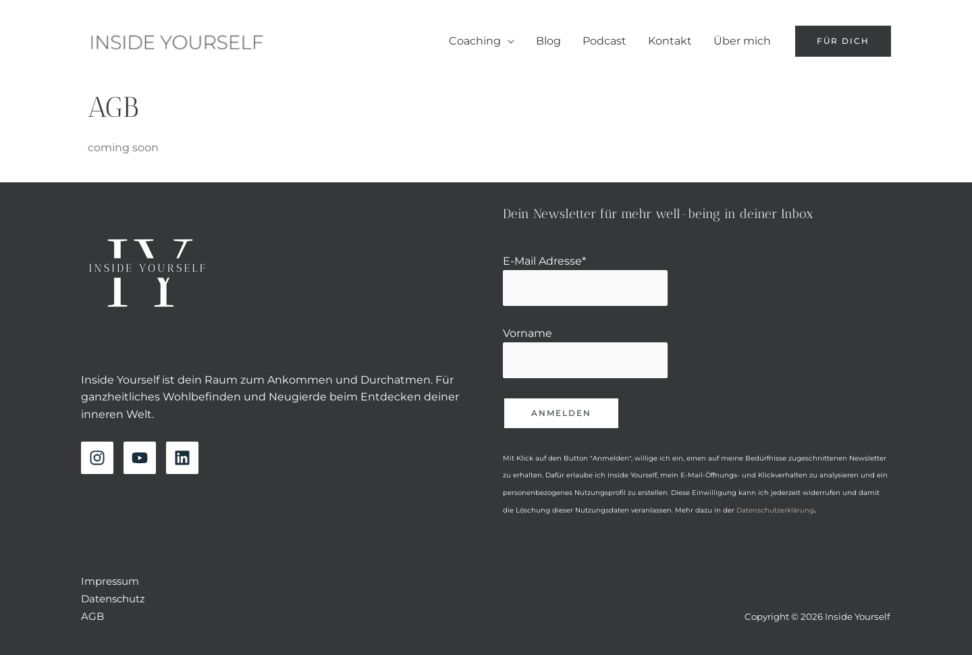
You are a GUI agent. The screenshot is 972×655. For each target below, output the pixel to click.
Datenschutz (113, 598)
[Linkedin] (182, 458)
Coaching (475, 40)
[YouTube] (140, 458)
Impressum (110, 581)
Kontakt (670, 40)
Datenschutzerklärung (775, 510)
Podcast (604, 40)
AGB (92, 616)
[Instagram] (97, 458)
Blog (548, 40)
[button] (843, 41)
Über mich (742, 40)
